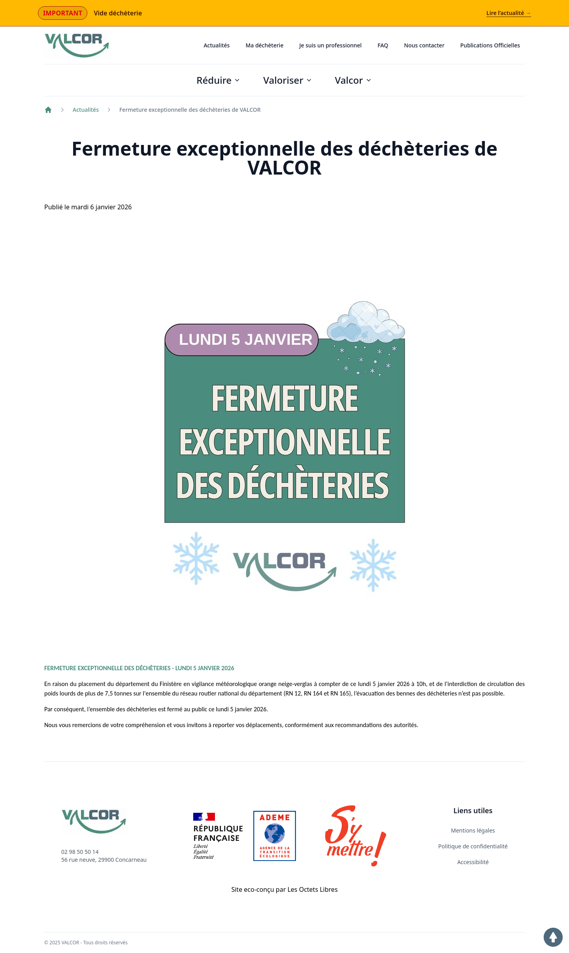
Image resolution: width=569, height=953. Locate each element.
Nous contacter (424, 45)
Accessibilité (473, 862)
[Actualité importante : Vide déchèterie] (284, 13)
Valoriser (288, 79)
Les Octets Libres (312, 889)
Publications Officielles (490, 45)
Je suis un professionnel (330, 45)
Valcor (354, 79)
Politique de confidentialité (473, 846)
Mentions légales (473, 830)
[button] (553, 937)
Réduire (218, 79)
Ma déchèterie (264, 45)
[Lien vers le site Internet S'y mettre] (356, 836)
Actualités (216, 45)
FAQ (382, 45)
